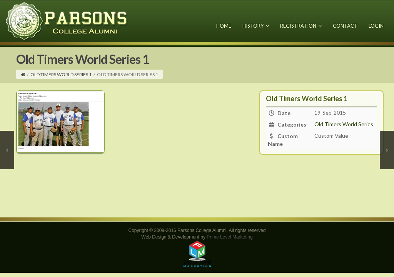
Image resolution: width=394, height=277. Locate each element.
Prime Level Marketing (229, 237)
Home (223, 26)
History (255, 26)
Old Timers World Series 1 (61, 74)
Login (376, 26)
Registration (301, 26)
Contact (345, 26)
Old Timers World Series (343, 124)
